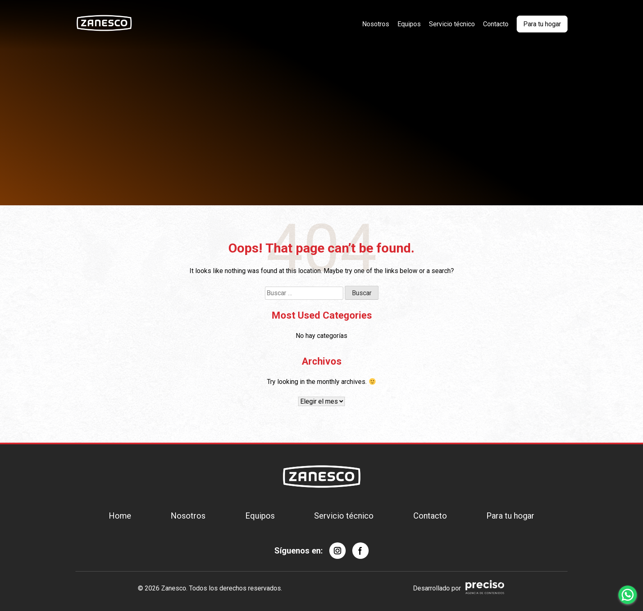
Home (120, 516)
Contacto (495, 24)
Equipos (409, 24)
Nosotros (375, 24)
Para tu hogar (542, 24)
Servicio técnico (452, 24)
